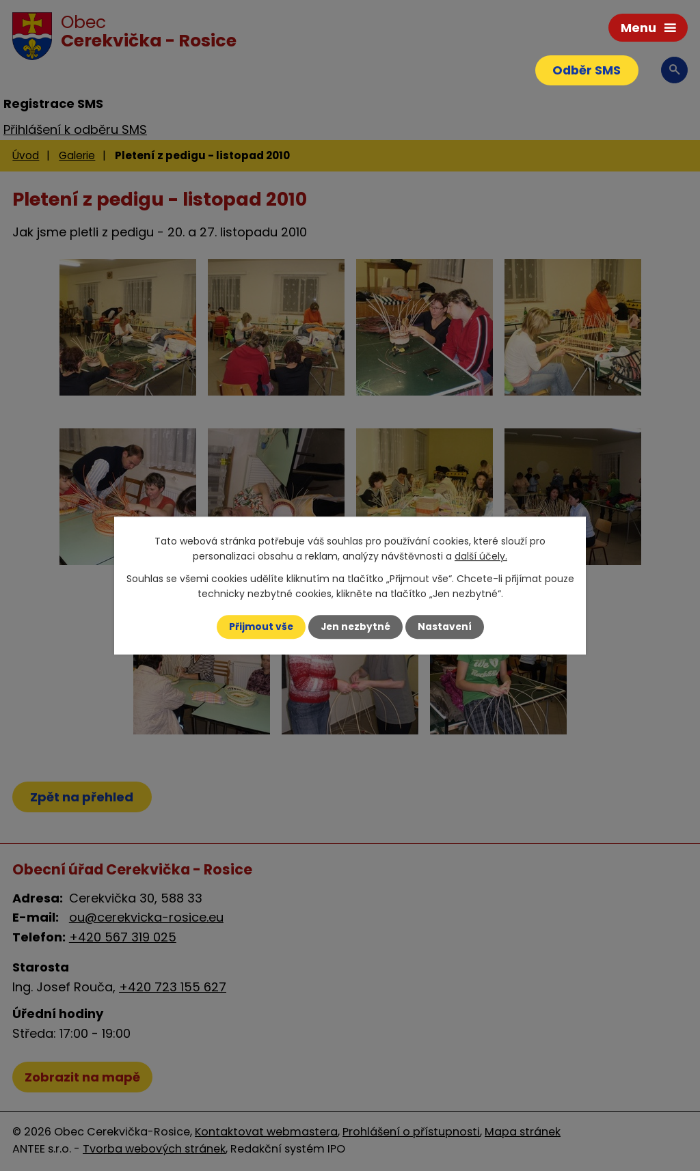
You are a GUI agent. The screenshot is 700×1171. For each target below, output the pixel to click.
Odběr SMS (585, 70)
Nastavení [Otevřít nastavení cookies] (445, 626)
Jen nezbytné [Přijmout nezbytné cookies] (355, 626)
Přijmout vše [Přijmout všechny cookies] (259, 626)
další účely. (481, 556)
